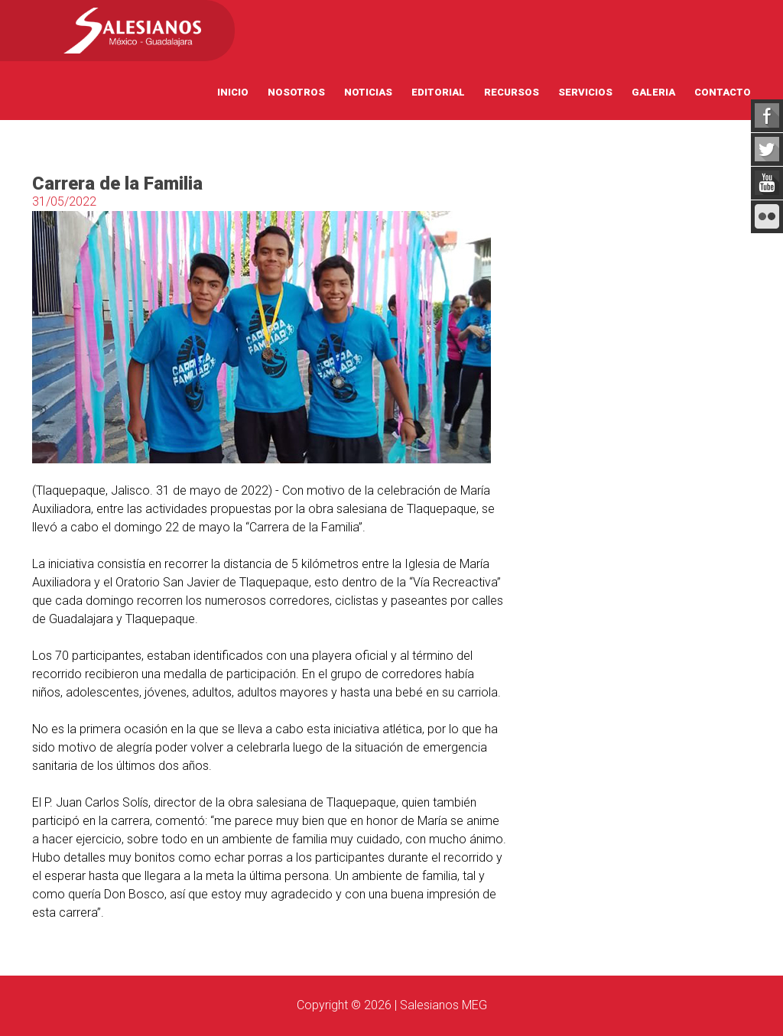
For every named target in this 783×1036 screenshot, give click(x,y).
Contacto (722, 92)
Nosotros (296, 92)
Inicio (233, 92)
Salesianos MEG (443, 1005)
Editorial (438, 92)
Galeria (653, 92)
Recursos (511, 92)
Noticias (368, 92)
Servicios (585, 92)
